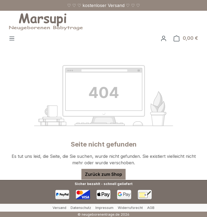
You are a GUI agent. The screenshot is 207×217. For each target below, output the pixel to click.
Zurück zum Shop (103, 174)
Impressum (104, 208)
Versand (59, 208)
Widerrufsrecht (130, 208)
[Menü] (11, 38)
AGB (150, 208)
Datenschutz (81, 208)
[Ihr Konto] (163, 38)
